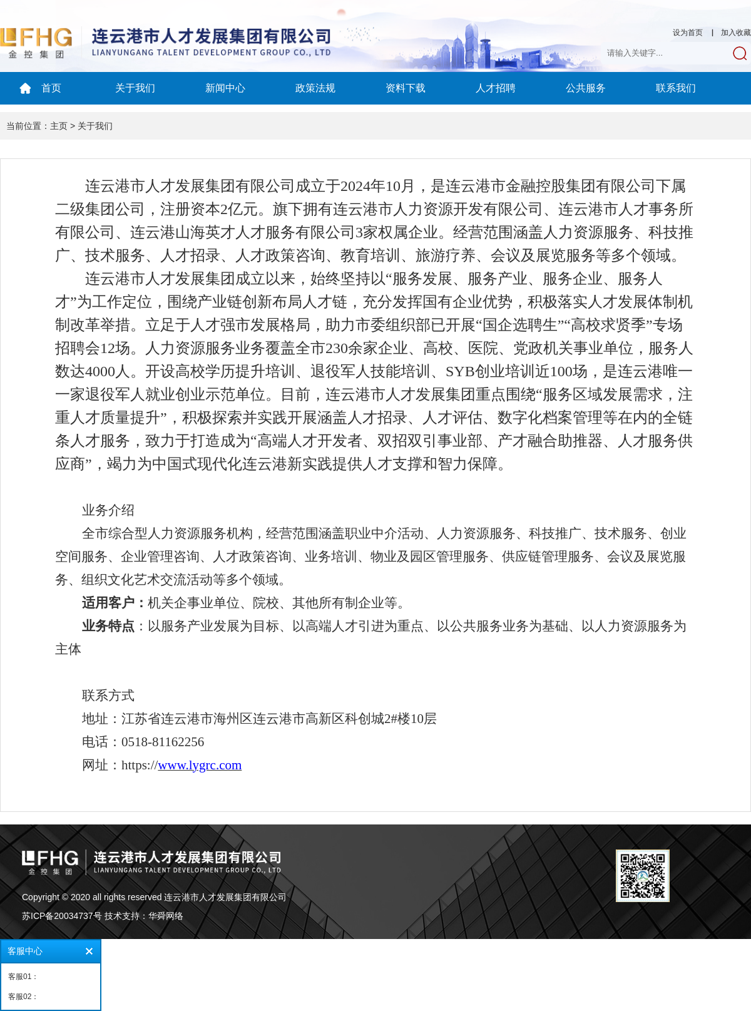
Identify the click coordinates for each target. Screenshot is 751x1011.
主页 (59, 126)
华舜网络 (165, 916)
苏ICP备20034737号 (62, 916)
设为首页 (688, 32)
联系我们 (676, 88)
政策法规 (315, 88)
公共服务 (586, 88)
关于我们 (135, 88)
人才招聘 (496, 88)
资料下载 (406, 88)
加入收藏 (736, 32)
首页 (51, 88)
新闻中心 (225, 88)
